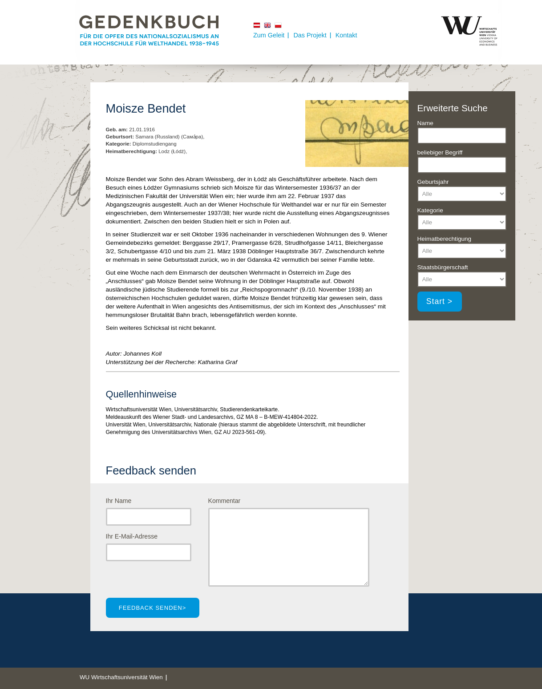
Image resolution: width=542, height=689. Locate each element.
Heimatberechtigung (444, 238)
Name (425, 123)
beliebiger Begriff (440, 152)
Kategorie (430, 210)
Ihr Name (119, 500)
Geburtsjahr (433, 181)
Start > (439, 301)
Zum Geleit (268, 35)
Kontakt (346, 35)
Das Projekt (309, 35)
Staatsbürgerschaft (442, 267)
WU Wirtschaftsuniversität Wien (121, 677)
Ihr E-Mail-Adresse (132, 536)
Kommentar (224, 500)
